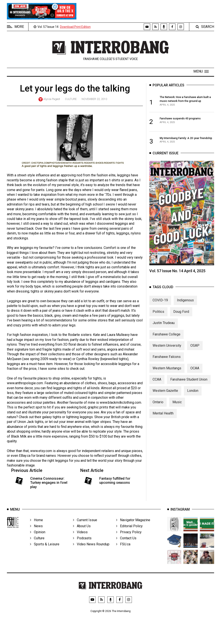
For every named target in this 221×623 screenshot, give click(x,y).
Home (36, 525)
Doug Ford (181, 315)
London (192, 394)
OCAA (194, 371)
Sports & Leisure (44, 549)
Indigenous (185, 303)
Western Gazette (165, 394)
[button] (201, 71)
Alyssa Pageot (51, 99)
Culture (71, 99)
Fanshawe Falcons (167, 360)
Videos (80, 537)
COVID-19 (160, 303)
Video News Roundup (91, 549)
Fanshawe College (166, 337)
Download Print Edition (75, 26)
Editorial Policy (129, 531)
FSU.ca (123, 549)
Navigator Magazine (133, 525)
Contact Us (126, 543)
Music (177, 405)
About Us (82, 531)
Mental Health (163, 416)
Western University (167, 349)
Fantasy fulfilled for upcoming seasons (114, 480)
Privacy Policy (129, 537)
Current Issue (85, 525)
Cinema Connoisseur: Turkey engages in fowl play (48, 482)
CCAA (157, 383)
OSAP (194, 349)
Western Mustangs (167, 371)
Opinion (37, 537)
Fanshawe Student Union (188, 383)
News (36, 531)
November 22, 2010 (94, 99)
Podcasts (82, 543)
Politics (158, 315)
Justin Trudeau (164, 326)
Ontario (158, 405)
